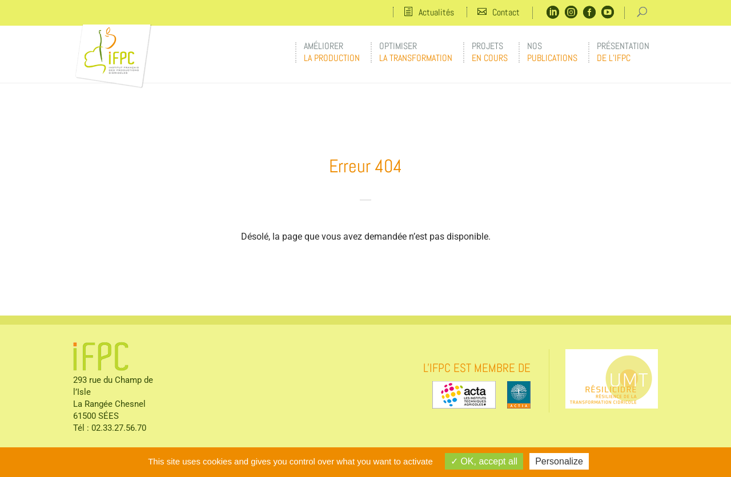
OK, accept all (484, 461)
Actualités (436, 12)
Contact (506, 12)
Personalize (559, 461)
